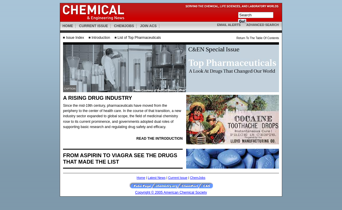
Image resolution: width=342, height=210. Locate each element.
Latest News (157, 177)
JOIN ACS (148, 26)
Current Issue (177, 177)
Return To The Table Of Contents (257, 38)
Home (141, 177)
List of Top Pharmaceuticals (139, 38)
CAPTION (70, 88)
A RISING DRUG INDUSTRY (97, 98)
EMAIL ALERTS (229, 25)
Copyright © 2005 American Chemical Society (171, 192)
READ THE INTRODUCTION (159, 138)
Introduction (101, 38)
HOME (67, 26)
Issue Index (75, 38)
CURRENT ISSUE (93, 26)
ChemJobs (197, 177)
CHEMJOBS (124, 26)
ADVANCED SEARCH (262, 25)
